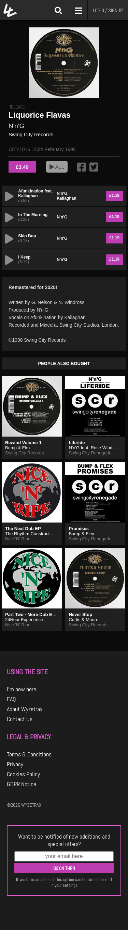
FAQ (11, 699)
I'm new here (21, 689)
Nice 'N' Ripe (17, 538)
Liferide (77, 442)
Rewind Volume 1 (23, 442)
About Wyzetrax (25, 709)
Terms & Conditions (29, 754)
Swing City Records (31, 134)
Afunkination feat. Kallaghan (35, 193)
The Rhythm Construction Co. (34, 533)
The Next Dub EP (23, 528)
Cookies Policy (23, 774)
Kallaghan (66, 198)
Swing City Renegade (90, 452)
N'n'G (16, 125)
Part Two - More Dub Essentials (38, 614)
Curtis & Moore (83, 619)
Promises (79, 528)
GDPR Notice (21, 784)
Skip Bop (27, 236)
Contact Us (19, 719)
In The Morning (32, 214)
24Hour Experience (24, 619)
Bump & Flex (17, 447)
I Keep (24, 257)
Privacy (15, 764)
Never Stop (80, 614)
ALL (56, 167)
